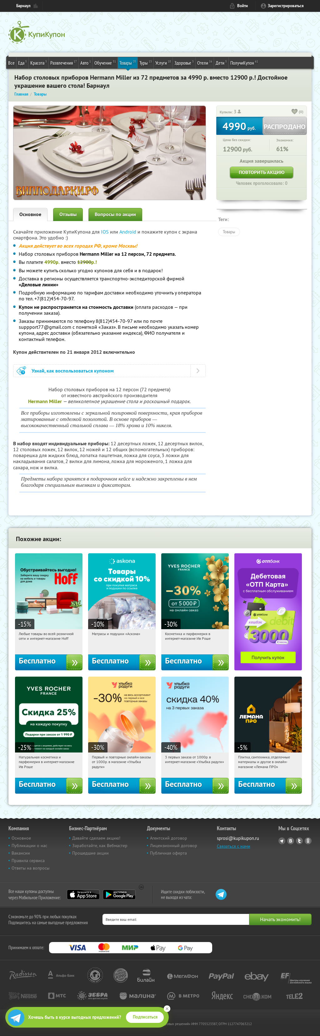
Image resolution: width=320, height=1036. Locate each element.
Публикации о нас (29, 845)
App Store (83, 895)
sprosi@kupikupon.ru (238, 838)
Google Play (119, 895)
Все (11, 63)
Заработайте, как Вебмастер (100, 845)
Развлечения (63, 62)
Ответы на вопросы (30, 868)
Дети (221, 62)
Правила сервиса (28, 860)
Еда (22, 62)
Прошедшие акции (90, 853)
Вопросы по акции (115, 214)
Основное (30, 214)
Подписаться (145, 1017)
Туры (145, 62)
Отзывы (68, 214)
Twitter (299, 840)
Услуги (163, 62)
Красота (38, 62)
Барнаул (23, 5)
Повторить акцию (261, 172)
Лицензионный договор (173, 845)
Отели (204, 62)
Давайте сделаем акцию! (96, 838)
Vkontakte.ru (290, 840)
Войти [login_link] (242, 5)
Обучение (105, 62)
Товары (127, 62)
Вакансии (21, 853)
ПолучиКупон (244, 62)
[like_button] (295, 112)
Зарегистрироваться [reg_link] (286, 5)
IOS (105, 232)
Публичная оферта (168, 853)
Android (128, 232)
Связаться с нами (233, 846)
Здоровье (184, 62)
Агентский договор (168, 838)
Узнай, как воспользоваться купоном (73, 371)
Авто (85, 62)
